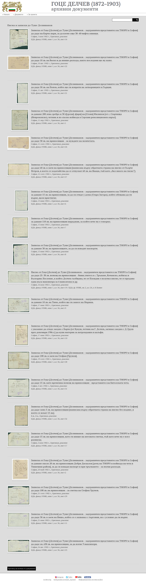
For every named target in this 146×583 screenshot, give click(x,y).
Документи (19, 14)
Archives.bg (47, 580)
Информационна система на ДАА (91, 580)
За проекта (32, 14)
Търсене (137, 19)
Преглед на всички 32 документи (21, 568)
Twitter (69, 577)
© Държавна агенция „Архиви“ (65, 580)
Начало (7, 14)
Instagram (59, 577)
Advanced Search (133, 19)
